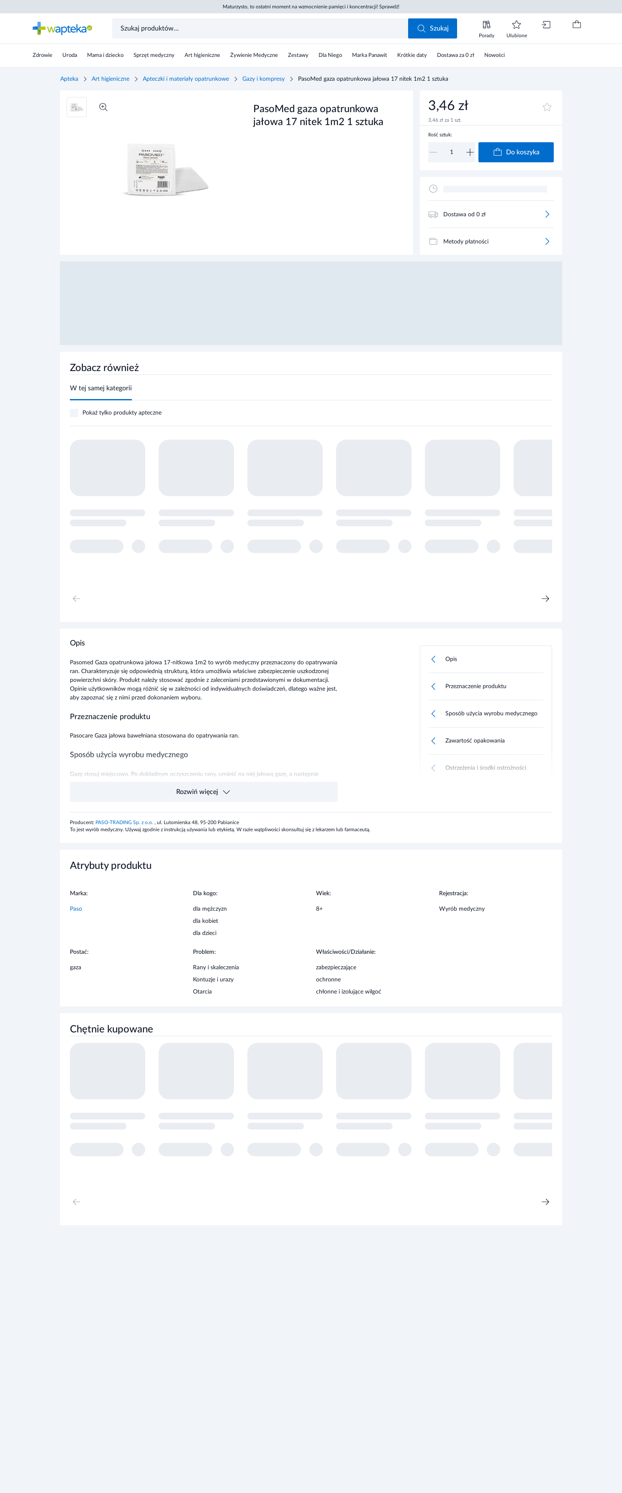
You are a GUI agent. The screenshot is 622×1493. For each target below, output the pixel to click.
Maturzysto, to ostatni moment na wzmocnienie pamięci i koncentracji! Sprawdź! (311, 6)
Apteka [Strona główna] (69, 79)
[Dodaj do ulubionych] (547, 107)
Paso (76, 909)
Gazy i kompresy (263, 79)
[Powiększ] (103, 107)
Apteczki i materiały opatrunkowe (186, 79)
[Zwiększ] (470, 152)
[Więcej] (547, 214)
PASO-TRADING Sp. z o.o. (124, 822)
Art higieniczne (110, 79)
